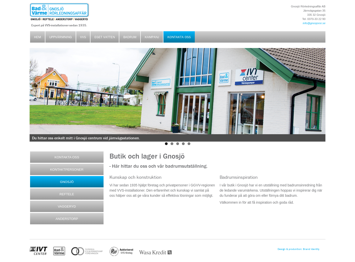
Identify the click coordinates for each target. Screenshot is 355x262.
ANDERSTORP (66, 219)
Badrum (129, 37)
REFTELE (66, 194)
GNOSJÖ (67, 182)
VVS (83, 37)
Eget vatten (104, 37)
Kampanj (152, 37)
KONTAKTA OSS (66, 157)
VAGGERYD (67, 206)
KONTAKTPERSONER (66, 169)
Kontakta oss (179, 37)
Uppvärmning (60, 37)
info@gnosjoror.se (314, 23)
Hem (37, 37)
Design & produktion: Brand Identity (299, 249)
